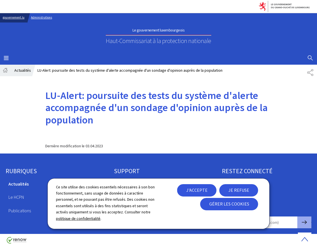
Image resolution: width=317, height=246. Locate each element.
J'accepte (197, 190)
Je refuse (238, 190)
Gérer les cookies (229, 204)
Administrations (41, 17)
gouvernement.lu (13, 17)
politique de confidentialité (78, 218)
